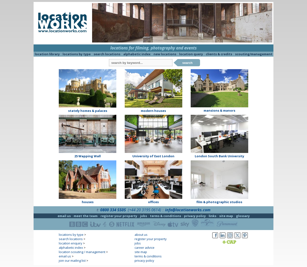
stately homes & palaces (87, 111)
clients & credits (219, 54)
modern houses (153, 111)
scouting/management (253, 54)
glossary (243, 216)
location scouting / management (82, 252)
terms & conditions (165, 216)
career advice (144, 247)
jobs (143, 216)
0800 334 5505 (113, 209)
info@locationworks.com (187, 209)
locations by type (77, 54)
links (212, 216)
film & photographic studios (219, 202)
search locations (107, 54)
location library (47, 54)
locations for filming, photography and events (153, 48)
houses (88, 202)
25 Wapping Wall (87, 156)
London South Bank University (219, 156)
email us (64, 216)
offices (153, 202)
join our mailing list (72, 260)
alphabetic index (137, 54)
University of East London (153, 156)
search (187, 63)
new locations (165, 54)
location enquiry (70, 243)
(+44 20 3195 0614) (144, 209)
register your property (118, 216)
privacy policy (195, 216)
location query (191, 54)
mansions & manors (219, 110)
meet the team (86, 216)
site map (226, 216)
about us (141, 234)
